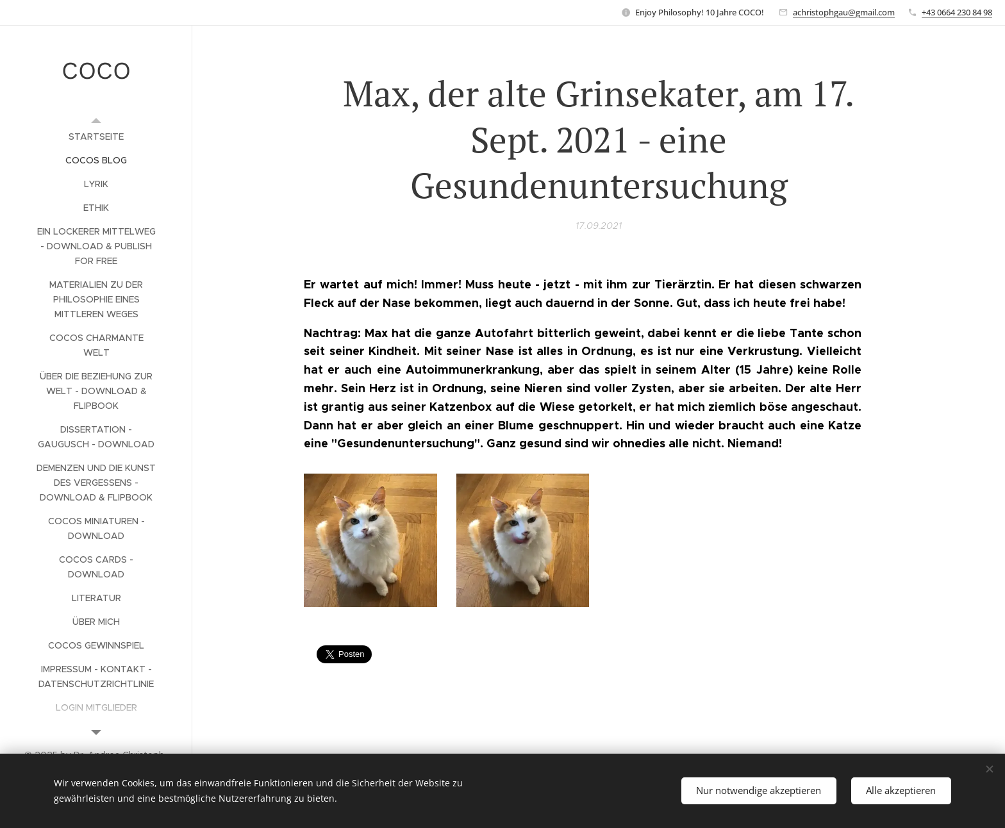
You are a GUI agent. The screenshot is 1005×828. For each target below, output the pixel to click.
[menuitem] (96, 136)
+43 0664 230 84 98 (957, 12)
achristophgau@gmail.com (844, 12)
